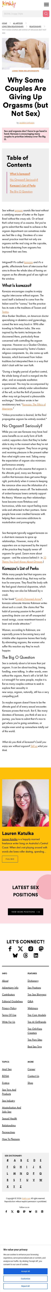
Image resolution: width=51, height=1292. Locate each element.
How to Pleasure (11, 1139)
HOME (4, 23)
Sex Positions (34, 987)
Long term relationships (12, 26)
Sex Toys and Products (9, 1092)
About (5, 981)
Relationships (35, 26)
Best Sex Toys (35, 1046)
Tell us (34, 746)
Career (31, 1069)
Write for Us (8, 1022)
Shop (30, 1083)
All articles (18, 23)
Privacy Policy (9, 1008)
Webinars (33, 1008)
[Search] (46, 13)
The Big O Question (21, 191)
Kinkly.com (26, 1198)
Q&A (30, 1001)
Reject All (25, 1286)
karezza (28, 262)
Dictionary (33, 981)
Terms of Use (9, 1015)
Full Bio (10, 859)
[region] (25, 1268)
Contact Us (33, 1076)
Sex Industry (8, 1100)
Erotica (5, 1083)
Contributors (8, 994)
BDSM (5, 1076)
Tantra (5, 312)
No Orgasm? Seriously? (24, 180)
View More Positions (26, 911)
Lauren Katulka (26, 122)
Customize (25, 1279)
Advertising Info (10, 987)
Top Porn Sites (35, 1039)
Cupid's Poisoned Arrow (28, 599)
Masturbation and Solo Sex (11, 1109)
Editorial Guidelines (12, 1001)
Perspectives (8, 1132)
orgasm (19, 210)
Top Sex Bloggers (37, 994)
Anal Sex (7, 1069)
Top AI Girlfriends (37, 1022)
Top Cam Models (37, 1015)
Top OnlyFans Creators (35, 1031)
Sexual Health (9, 1118)
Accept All (25, 1271)
